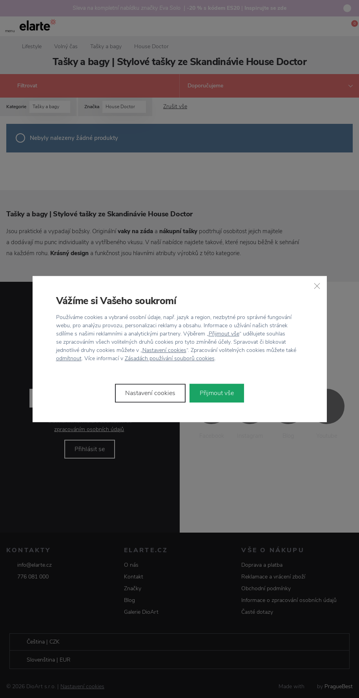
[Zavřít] (317, 286)
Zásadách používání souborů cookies (170, 358)
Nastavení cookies (164, 350)
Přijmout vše (224, 333)
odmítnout (69, 358)
